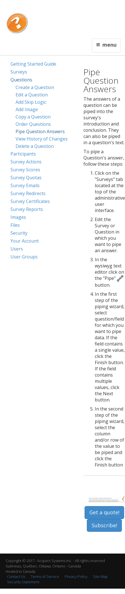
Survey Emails (25, 185)
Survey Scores (25, 170)
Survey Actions (26, 162)
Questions (21, 80)
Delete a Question (35, 146)
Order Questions (33, 124)
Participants (23, 154)
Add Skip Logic (31, 102)
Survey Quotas (26, 177)
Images (18, 217)
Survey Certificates (30, 201)
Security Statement (23, 581)
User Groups (24, 257)
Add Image (27, 109)
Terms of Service (45, 576)
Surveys (18, 72)
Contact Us (62, 7)
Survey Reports (26, 209)
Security (18, 233)
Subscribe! (104, 525)
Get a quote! (104, 512)
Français (44, 7)
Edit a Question (32, 95)
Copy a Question (33, 117)
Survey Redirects (28, 193)
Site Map (100, 576)
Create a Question (35, 87)
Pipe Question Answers (40, 131)
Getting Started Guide (33, 64)
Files (15, 225)
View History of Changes (42, 139)
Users (16, 249)
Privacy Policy (76, 576)
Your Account (24, 241)
